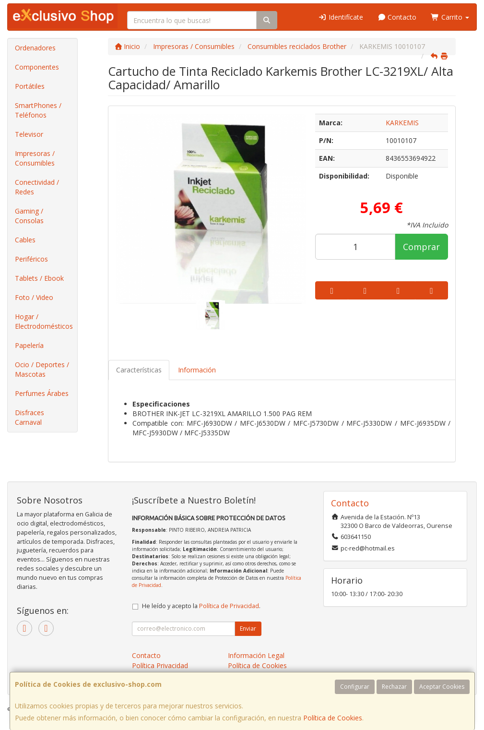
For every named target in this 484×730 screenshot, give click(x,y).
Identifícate (340, 17)
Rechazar (394, 686)
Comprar (421, 246)
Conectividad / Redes (37, 187)
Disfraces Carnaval (29, 417)
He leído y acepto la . (201, 606)
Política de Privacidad (229, 606)
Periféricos (31, 258)
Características (139, 369)
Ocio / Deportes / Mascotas (42, 369)
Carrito (450, 17)
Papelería (29, 345)
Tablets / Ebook (39, 278)
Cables (25, 239)
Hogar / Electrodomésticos (44, 321)
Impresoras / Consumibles (35, 158)
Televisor (29, 134)
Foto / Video (34, 297)
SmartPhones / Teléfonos (38, 110)
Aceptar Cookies (441, 686)
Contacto (397, 17)
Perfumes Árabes (42, 393)
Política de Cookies (332, 717)
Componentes (37, 67)
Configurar (354, 686)
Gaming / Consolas (29, 215)
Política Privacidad (160, 665)
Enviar (248, 628)
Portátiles (30, 86)
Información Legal (256, 655)
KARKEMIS (402, 122)
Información (197, 369)
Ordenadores (35, 47)
